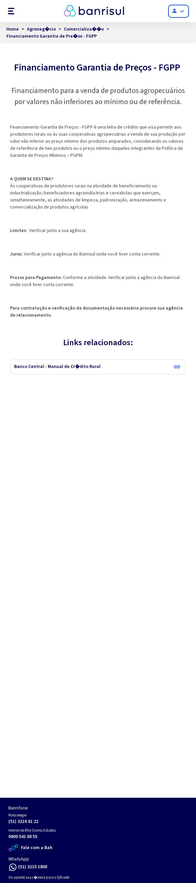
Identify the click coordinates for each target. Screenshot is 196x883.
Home (12, 29)
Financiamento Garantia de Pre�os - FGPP (51, 36)
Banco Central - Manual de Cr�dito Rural (57, 366)
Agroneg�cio (41, 29)
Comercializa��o (84, 29)
